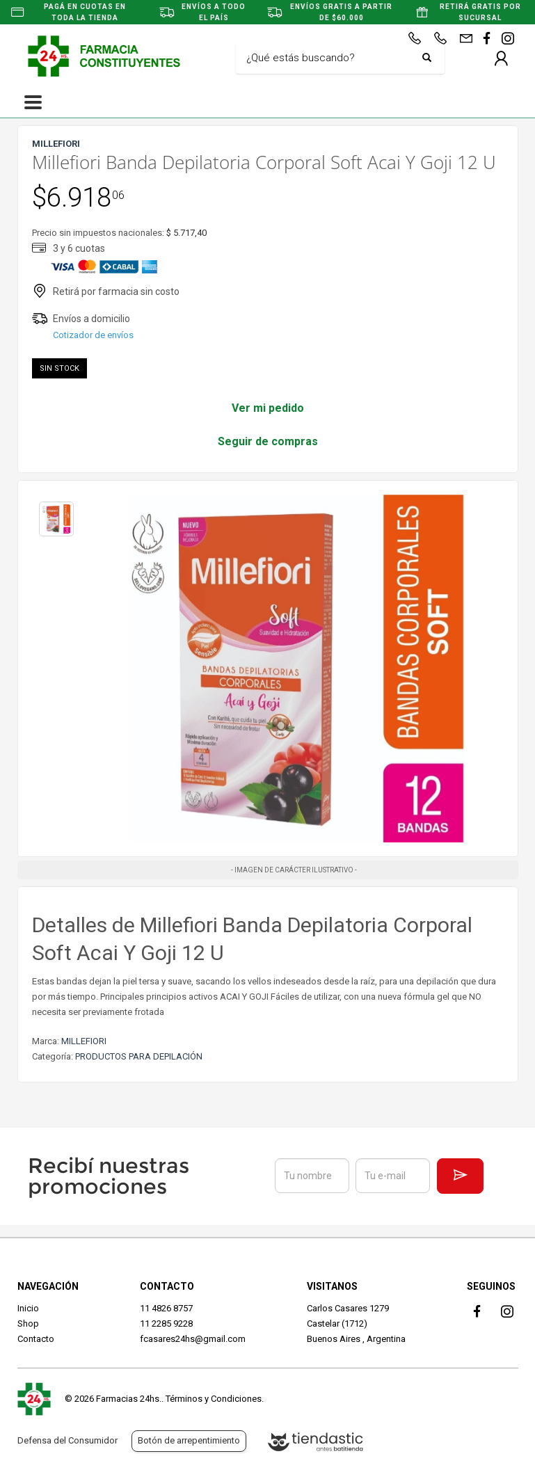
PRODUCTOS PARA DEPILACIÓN (138, 1056)
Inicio (28, 1308)
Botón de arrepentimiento (189, 1440)
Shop (28, 1323)
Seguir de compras (268, 441)
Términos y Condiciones (214, 1398)
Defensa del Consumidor (67, 1440)
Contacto (35, 1339)
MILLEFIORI (83, 1041)
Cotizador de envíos (93, 335)
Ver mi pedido (268, 408)
